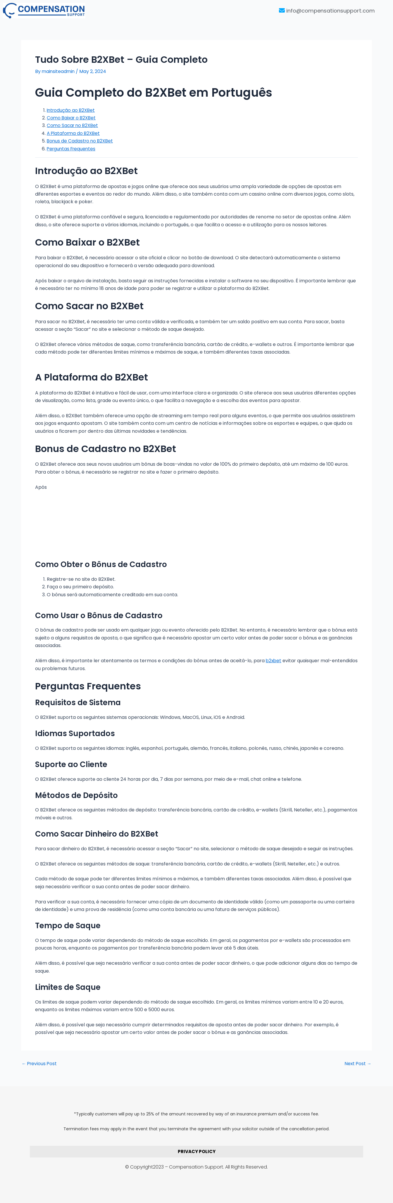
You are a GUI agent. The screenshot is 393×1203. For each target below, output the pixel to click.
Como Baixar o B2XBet (72, 117)
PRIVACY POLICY (197, 1151)
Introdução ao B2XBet (71, 110)
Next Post (357, 1063)
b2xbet (274, 660)
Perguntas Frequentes (72, 148)
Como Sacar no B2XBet (73, 125)
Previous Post (40, 1063)
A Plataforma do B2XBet (74, 133)
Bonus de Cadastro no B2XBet (81, 141)
